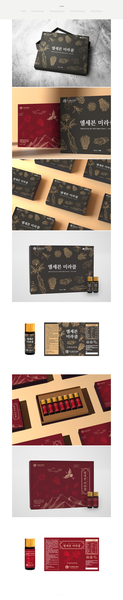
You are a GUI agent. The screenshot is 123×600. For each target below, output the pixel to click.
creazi (61, 6)
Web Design (96, 11)
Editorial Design (77, 11)
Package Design (57, 11)
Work (23, 11)
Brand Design (37, 11)
